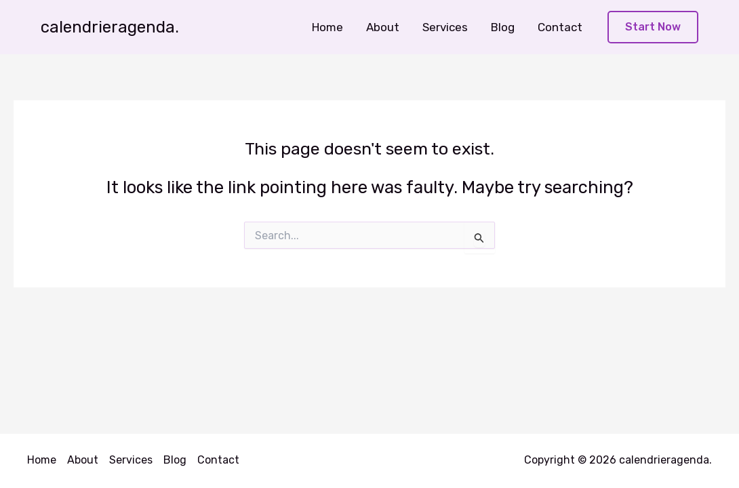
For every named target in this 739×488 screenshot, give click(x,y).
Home (327, 27)
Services (445, 27)
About (382, 27)
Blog (503, 27)
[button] (652, 27)
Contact (560, 27)
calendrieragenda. (110, 27)
